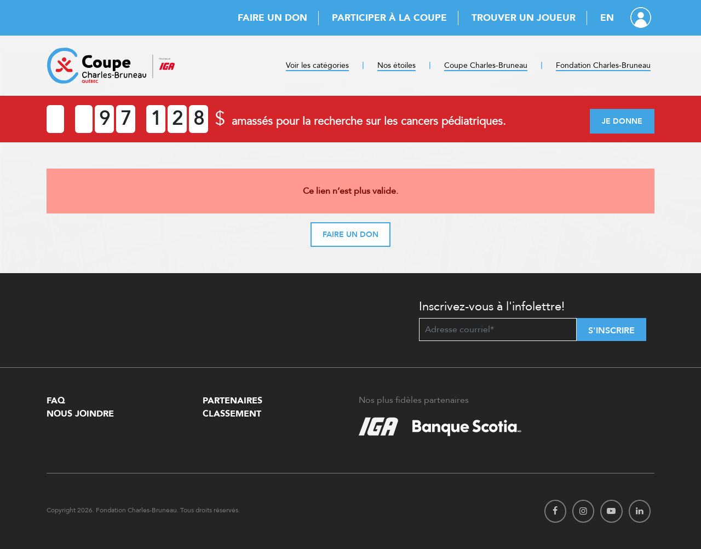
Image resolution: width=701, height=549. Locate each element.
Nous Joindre (80, 414)
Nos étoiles (396, 65)
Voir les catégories (317, 65)
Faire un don (272, 17)
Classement (232, 414)
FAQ (56, 401)
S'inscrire (611, 331)
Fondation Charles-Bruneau (603, 65)
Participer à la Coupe (389, 17)
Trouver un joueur (524, 17)
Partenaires (232, 401)
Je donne (622, 121)
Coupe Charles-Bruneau (485, 65)
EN (607, 17)
